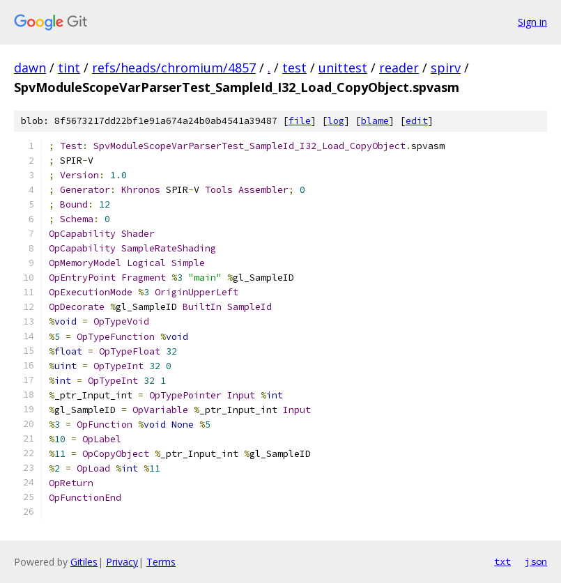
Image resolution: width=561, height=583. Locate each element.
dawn (30, 67)
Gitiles (84, 561)
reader (399, 67)
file (300, 121)
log (336, 121)
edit (417, 121)
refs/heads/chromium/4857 (174, 67)
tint (69, 67)
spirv (446, 67)
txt (502, 561)
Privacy (122, 561)
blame (375, 121)
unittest (342, 67)
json (536, 561)
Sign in (532, 22)
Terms (161, 561)
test (294, 67)
